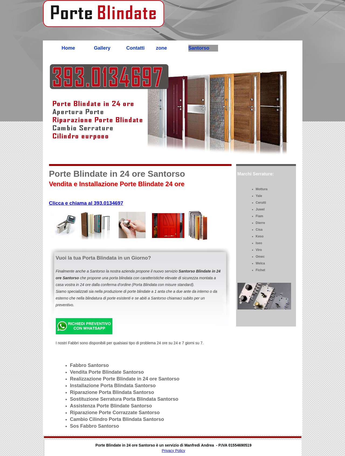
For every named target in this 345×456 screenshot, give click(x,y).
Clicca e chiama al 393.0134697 (86, 203)
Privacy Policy (173, 450)
